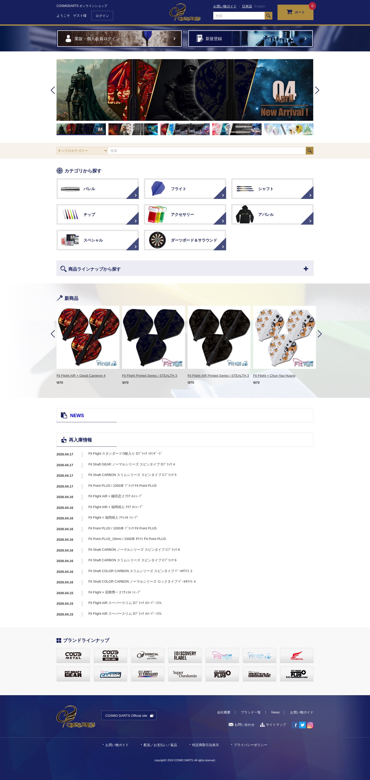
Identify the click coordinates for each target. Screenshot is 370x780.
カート (295, 11)
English (259, 6)
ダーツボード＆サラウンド (194, 240)
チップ (89, 214)
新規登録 (214, 38)
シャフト (266, 189)
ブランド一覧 (251, 712)
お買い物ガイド (225, 6)
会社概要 (223, 712)
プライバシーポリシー (250, 745)
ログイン (102, 16)
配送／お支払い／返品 (160, 745)
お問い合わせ (242, 725)
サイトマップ (273, 725)
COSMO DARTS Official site (126, 716)
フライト (178, 189)
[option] (185, 90)
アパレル (266, 214)
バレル (89, 189)
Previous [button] (52, 97)
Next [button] (317, 97)
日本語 (247, 6)
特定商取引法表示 (205, 745)
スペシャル (93, 240)
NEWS (77, 415)
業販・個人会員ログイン (97, 38)
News (275, 712)
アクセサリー (182, 214)
